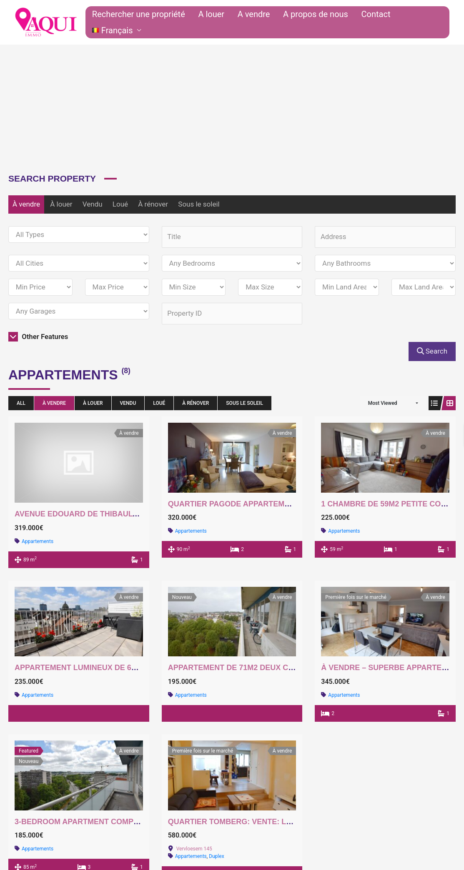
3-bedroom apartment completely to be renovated (124, 822)
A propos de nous (318, 22)
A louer (223, 22)
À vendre (26, 204)
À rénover (153, 204)
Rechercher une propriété (155, 22)
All (21, 403)
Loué (120, 204)
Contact (373, 22)
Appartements (37, 542)
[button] (420, 22)
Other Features (38, 337)
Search (432, 352)
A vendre (261, 22)
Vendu (93, 204)
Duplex (216, 857)
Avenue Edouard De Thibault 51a (84, 515)
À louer (61, 204)
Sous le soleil (198, 204)
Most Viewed (382, 403)
